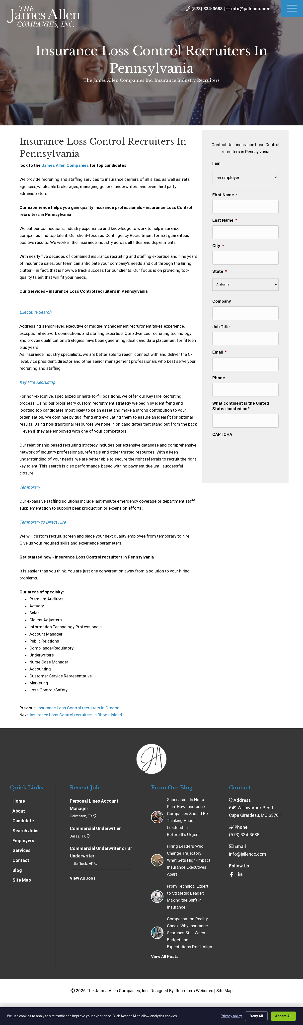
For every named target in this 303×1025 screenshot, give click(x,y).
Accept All (283, 1016)
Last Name (224, 220)
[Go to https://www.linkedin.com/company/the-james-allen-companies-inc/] (240, 874)
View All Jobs (82, 878)
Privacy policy (231, 1016)
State (219, 271)
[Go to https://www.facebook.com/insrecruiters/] (231, 874)
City (218, 245)
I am (216, 163)
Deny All (256, 1016)
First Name (225, 194)
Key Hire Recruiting (37, 382)
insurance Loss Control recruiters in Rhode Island (76, 714)
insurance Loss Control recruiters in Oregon (78, 707)
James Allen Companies (65, 165)
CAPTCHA (222, 433)
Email (219, 352)
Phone (218, 377)
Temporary (29, 487)
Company (221, 300)
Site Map (224, 990)
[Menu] (292, 8)
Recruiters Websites (194, 990)
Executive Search (35, 312)
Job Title (221, 326)
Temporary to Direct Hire (42, 522)
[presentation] (250, 448)
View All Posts (164, 956)
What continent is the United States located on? (240, 405)
